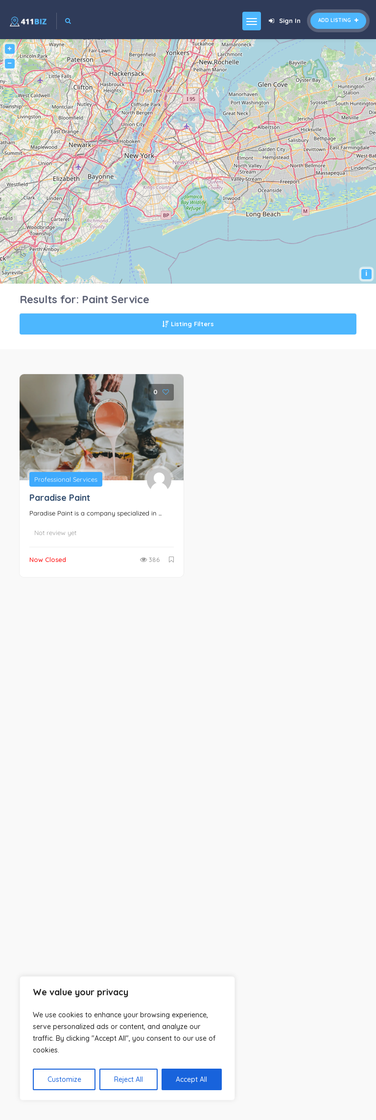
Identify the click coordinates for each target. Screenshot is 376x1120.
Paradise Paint (59, 497)
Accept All (191, 1079)
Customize (64, 1079)
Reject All (128, 1079)
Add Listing (338, 20)
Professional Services (65, 479)
